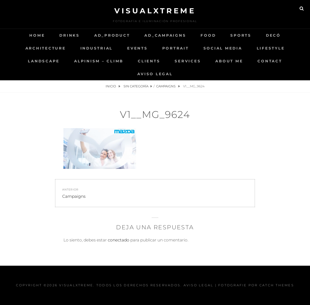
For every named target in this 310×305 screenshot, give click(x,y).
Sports (240, 35)
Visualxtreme (155, 10)
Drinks (69, 35)
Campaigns (166, 86)
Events (137, 48)
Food (208, 35)
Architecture (45, 48)
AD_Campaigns (165, 35)
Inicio (111, 86)
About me (229, 61)
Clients (149, 61)
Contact (269, 61)
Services (188, 61)
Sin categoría (136, 86)
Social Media (222, 48)
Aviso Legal (154, 74)
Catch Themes (276, 285)
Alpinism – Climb (98, 61)
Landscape (44, 61)
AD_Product (112, 35)
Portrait (175, 48)
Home (37, 35)
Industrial (96, 48)
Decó (273, 35)
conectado (118, 240)
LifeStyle (271, 48)
